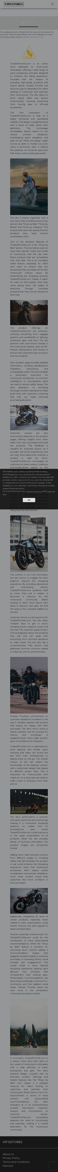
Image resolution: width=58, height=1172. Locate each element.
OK (29, 500)
